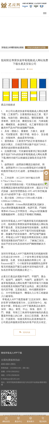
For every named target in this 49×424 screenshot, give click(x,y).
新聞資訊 (35, 32)
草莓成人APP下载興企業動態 (13, 47)
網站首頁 (25, 32)
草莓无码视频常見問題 (25, 36)
